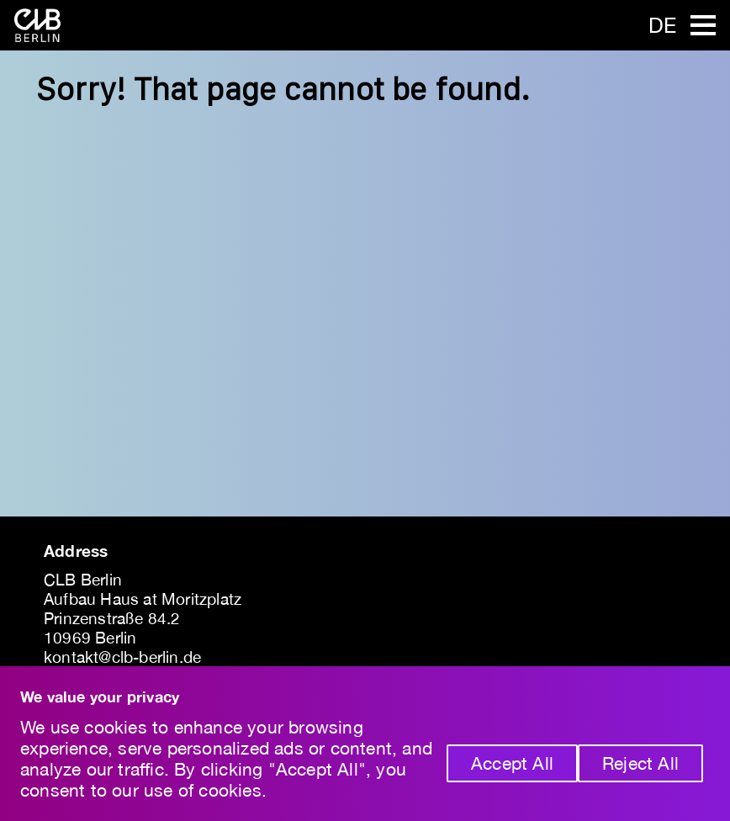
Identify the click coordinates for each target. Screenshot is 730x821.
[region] (365, 743)
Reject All (640, 763)
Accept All (512, 763)
